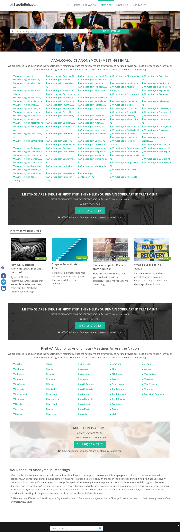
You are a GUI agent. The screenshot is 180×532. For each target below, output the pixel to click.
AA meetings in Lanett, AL (92, 130)
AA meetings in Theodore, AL (158, 112)
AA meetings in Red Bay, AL (125, 151)
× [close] (178, 525)
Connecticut (21, 394)
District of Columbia (153, 394)
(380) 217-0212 (90, 211)
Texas (114, 409)
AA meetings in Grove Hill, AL (61, 144)
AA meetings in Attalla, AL (28, 112)
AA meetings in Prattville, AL (125, 130)
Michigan (51, 414)
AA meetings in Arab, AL (27, 104)
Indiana (51, 379)
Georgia (19, 409)
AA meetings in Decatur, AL (28, 169)
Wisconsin (148, 379)
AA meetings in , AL (24, 76)
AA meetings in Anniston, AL (29, 101)
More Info (122, 5)
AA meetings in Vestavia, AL (157, 144)
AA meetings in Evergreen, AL (61, 94)
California (20, 384)
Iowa (49, 364)
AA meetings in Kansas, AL (92, 119)
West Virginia (150, 384)
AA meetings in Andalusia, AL (29, 97)
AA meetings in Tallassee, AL (158, 108)
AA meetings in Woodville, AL (158, 162)
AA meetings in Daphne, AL (28, 166)
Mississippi (84, 374)
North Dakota (86, 389)
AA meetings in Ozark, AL (124, 112)
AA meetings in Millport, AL (92, 151)
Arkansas (19, 374)
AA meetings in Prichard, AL (125, 133)
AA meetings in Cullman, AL (28, 162)
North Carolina (86, 384)
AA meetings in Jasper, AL (91, 115)
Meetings (106, 5)
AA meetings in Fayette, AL (60, 104)
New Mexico (85, 409)
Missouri (83, 369)
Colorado (19, 389)
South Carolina (118, 394)
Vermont (147, 369)
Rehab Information (84, 5)
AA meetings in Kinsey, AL (91, 126)
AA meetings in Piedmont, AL (126, 126)
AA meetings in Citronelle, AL (29, 151)
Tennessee (116, 404)
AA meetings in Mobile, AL (92, 155)
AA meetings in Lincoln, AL (92, 140)
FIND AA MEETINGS (110, 31)
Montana (84, 379)
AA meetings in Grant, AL (59, 140)
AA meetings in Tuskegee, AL (158, 126)
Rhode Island (117, 389)
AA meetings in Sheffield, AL (157, 86)
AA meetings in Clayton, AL (28, 158)
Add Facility (140, 5)
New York (116, 364)
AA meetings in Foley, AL (59, 112)
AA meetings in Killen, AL (91, 122)
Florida (18, 404)
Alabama (19, 369)
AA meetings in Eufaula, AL (60, 90)
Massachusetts (54, 399)
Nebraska (84, 394)
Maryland (52, 404)
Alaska (18, 364)
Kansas (50, 384)
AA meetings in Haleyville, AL (61, 173)
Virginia (147, 364)
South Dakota (118, 399)
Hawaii (18, 414)
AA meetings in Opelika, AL (125, 101)
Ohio (113, 369)
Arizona (19, 379)
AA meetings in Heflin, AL (91, 83)
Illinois (50, 374)
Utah (114, 414)
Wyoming (148, 389)
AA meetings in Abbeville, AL (29, 79)
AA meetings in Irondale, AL (92, 101)
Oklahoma (116, 374)
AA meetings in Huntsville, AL (93, 97)
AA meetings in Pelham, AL (125, 115)
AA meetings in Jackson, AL (92, 104)
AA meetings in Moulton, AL (125, 83)
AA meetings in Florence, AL (60, 108)
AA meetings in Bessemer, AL (29, 122)
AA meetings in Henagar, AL (93, 86)
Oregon (115, 379)
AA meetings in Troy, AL (155, 115)
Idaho (50, 369)
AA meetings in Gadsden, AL (61, 122)
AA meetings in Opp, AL (123, 104)
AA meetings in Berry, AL (27, 119)
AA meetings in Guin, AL (59, 148)
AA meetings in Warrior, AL (157, 148)
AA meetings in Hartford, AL (93, 76)
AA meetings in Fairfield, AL (60, 97)
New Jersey (84, 404)
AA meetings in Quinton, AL (125, 137)
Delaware (19, 399)
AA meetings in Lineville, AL (92, 144)
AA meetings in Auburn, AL (28, 115)
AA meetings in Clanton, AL (28, 155)
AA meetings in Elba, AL (58, 79)
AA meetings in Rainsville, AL (126, 148)
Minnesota (84, 364)
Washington (149, 374)
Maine (50, 409)
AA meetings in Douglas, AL (60, 76)
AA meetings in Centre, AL (27, 148)
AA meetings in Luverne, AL (92, 148)
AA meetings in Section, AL (157, 83)
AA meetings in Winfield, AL (157, 158)
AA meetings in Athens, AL (28, 108)
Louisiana (52, 394)
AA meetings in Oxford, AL (124, 108)
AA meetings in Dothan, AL (28, 173)
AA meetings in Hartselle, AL (93, 79)
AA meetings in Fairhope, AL (61, 101)
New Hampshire (87, 399)
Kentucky (52, 389)
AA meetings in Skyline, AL (156, 90)
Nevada (83, 414)
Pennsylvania (117, 384)
